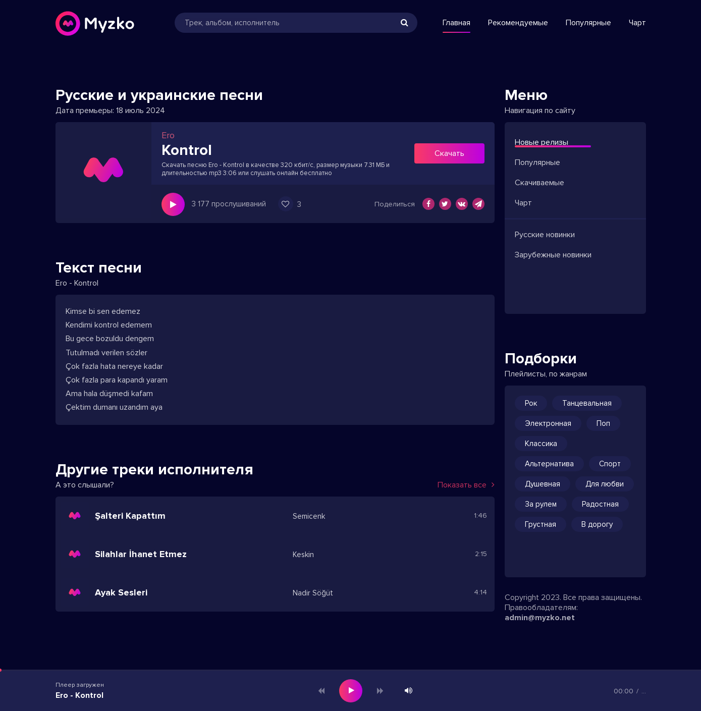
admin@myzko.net (540, 618)
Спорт (610, 463)
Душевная (542, 483)
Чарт (637, 23)
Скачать (449, 153)
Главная (456, 23)
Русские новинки (545, 235)
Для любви (604, 483)
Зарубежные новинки (553, 255)
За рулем (541, 504)
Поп (603, 423)
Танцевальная (587, 403)
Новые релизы (541, 142)
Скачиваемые (539, 183)
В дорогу (597, 524)
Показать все (466, 485)
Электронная (548, 423)
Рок (531, 403)
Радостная (600, 504)
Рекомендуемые (518, 23)
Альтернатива (549, 463)
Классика (541, 443)
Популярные (588, 23)
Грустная (540, 524)
